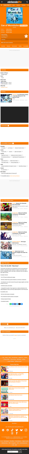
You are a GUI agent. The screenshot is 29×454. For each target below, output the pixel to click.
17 (10, 248)
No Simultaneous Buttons (5, 157)
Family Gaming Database (14, 175)
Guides (20, 46)
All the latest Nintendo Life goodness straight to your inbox (14, 449)
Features (21, 208)
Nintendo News (5, 443)
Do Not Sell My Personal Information (16, 438)
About (6, 357)
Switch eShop (9, 29)
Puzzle (2, 77)
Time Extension (18, 441)
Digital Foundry (25, 441)
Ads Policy (19, 359)
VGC (18, 443)
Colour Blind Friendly (4, 162)
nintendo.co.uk (4, 87)
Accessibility (25, 46)
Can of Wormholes (14, 25)
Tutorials (10, 151)
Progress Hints (3, 151)
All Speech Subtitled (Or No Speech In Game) (8, 166)
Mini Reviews (22, 100)
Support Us (21, 357)
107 (9, 229)
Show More (14, 423)
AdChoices (8, 438)
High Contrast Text (4, 160)
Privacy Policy (6, 359)
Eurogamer (14, 443)
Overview (3, 46)
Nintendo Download (23, 245)
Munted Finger (9, 30)
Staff (10, 357)
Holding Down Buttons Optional (16, 155)
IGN (9, 443)
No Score (3, 39)
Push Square (6, 441)
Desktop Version (18, 361)
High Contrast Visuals (14, 160)
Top (3, 357)
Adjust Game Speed (17, 151)
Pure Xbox (12, 441)
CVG (13, 445)
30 (10, 210)
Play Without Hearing (22, 166)
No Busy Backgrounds (14, 162)
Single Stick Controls (4, 155)
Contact (25, 357)
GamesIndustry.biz (23, 443)
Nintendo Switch (23, 256)
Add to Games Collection (7, 42)
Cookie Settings (11, 361)
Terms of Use (13, 359)
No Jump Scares (4, 169)
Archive (23, 359)
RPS (16, 445)
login (16, 335)
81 (10, 219)
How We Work (14, 357)
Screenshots (14, 46)
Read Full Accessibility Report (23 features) (9, 173)
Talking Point (26, 217)
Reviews (8, 46)
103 (9, 238)
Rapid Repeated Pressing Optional (18, 157)
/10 (7, 36)
